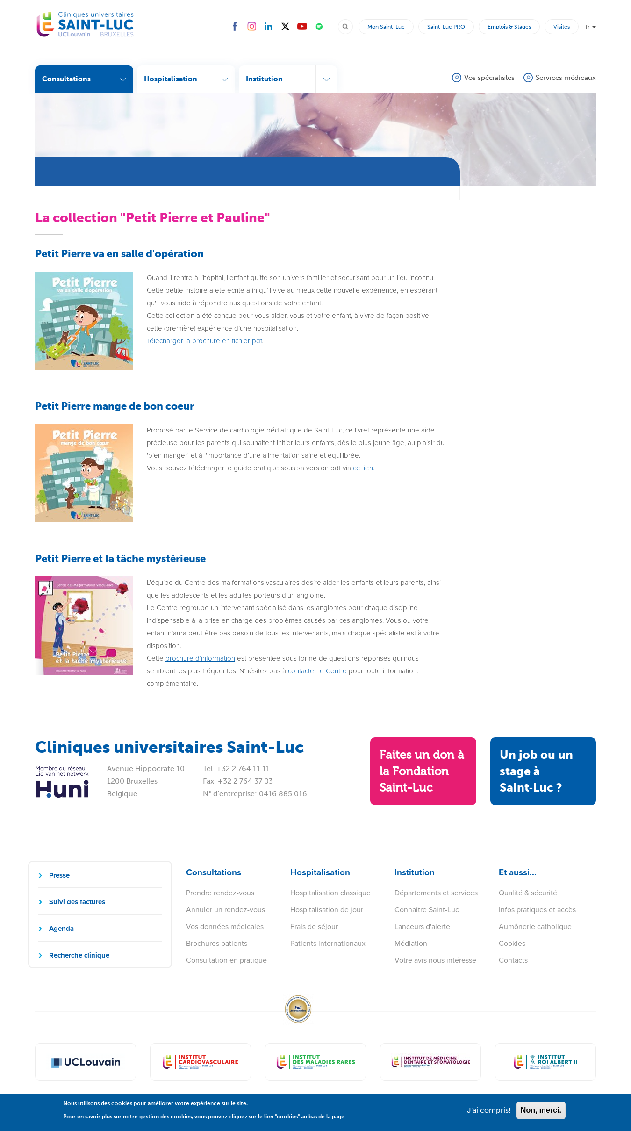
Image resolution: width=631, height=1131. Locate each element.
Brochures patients (216, 943)
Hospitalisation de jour (326, 909)
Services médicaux (566, 77)
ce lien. (363, 468)
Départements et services (436, 892)
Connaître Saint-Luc (426, 909)
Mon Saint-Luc (386, 26)
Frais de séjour (314, 926)
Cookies (512, 943)
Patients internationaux (328, 943)
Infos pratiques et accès (537, 909)
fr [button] (591, 26)
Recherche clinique (79, 955)
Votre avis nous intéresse (435, 960)
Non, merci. (541, 1113)
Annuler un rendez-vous (225, 909)
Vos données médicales (225, 926)
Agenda (61, 928)
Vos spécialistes (489, 77)
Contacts (513, 960)
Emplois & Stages (509, 26)
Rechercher (349, 26)
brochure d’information (200, 658)
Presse (59, 875)
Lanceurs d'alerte (422, 926)
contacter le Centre (317, 671)
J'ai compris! (489, 1113)
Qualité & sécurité (528, 892)
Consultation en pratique (226, 960)
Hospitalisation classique (330, 892)
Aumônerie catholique (535, 926)
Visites (561, 26)
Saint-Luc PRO (446, 26)
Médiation (410, 943)
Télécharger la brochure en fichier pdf (204, 341)
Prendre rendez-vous (220, 892)
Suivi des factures (77, 902)
